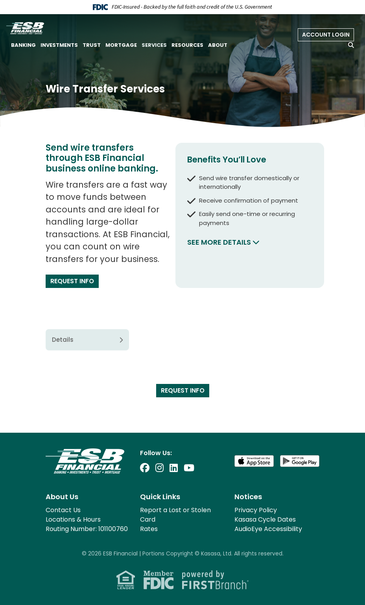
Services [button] (154, 45)
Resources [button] (187, 45)
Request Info (72, 281)
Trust (92, 45)
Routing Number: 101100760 (87, 528)
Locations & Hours (73, 519)
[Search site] (351, 45)
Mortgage (121, 45)
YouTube (189, 467)
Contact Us (63, 510)
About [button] (217, 45)
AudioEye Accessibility (268, 528)
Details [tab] (63, 367)
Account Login (326, 35)
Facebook (144, 467)
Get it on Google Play (299, 461)
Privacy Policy (255, 510)
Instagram (159, 467)
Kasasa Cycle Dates (265, 519)
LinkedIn (174, 467)
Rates (149, 528)
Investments (59, 45)
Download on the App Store (254, 461)
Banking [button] (23, 45)
